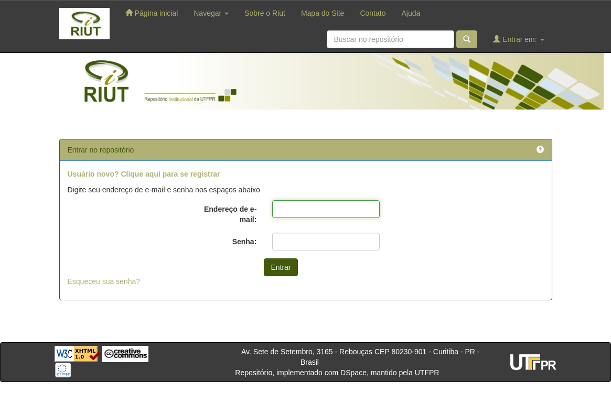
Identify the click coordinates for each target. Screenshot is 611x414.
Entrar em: (518, 39)
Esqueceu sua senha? (104, 281)
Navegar (211, 13)
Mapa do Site (323, 13)
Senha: (244, 241)
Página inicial (151, 12)
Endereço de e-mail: (230, 214)
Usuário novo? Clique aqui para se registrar (144, 174)
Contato (372, 13)
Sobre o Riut (264, 13)
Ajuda (410, 13)
